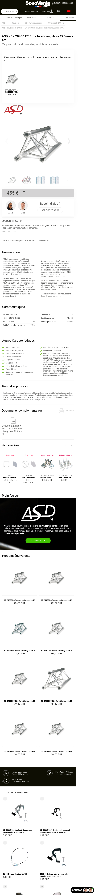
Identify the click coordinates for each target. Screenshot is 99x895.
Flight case (89, 17)
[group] (49, 146)
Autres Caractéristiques (15, 244)
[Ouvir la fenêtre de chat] (82, 890)
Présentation (33, 244)
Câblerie (50, 17)
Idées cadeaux (43, 11)
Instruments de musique (12, 17)
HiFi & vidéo (31, 17)
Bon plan (58, 11)
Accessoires (46, 244)
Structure (70, 17)
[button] (89, 142)
